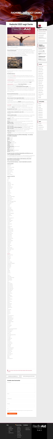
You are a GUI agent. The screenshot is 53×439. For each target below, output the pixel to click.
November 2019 (40, 88)
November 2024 (40, 67)
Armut (10, 370)
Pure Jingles (9, 104)
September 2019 (40, 92)
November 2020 (40, 85)
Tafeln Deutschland (29, 370)
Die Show (39, 103)
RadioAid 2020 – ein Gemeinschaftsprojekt (42, 58)
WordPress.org (40, 127)
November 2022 (40, 74)
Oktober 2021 (40, 80)
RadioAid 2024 (40, 112)
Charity (12, 370)
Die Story (39, 105)
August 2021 (40, 81)
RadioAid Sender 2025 (41, 39)
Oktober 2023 (40, 73)
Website (8, 403)
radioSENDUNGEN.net (10, 79)
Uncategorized (40, 115)
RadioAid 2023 (40, 110)
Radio (22, 370)
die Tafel (19, 370)
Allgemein (22, 26)
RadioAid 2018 (40, 107)
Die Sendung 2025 (41, 33)
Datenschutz (28, 429)
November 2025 (40, 64)
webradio (8, 371)
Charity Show (15, 370)
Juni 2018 (39, 94)
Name (8, 393)
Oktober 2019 (40, 90)
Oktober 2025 (40, 66)
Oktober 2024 (40, 69)
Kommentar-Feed (41, 125)
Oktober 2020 (40, 87)
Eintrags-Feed (40, 123)
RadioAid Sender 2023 (41, 50)
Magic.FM (8, 253)
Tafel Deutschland (10, 84)
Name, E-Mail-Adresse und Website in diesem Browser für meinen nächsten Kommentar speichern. (19, 411)
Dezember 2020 (40, 83)
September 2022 (40, 76)
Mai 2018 (39, 95)
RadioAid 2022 (26, 26)
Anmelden (39, 121)
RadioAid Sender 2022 (41, 55)
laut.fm (14, 75)
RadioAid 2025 (40, 114)
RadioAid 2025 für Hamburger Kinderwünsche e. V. (42, 36)
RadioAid (24, 370)
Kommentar (9, 382)
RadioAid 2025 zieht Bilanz (42, 29)
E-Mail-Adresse (9, 398)
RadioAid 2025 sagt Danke (42, 31)
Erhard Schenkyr (40, 49)
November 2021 (40, 78)
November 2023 (40, 71)
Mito (13, 26)
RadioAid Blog (18, 425)
